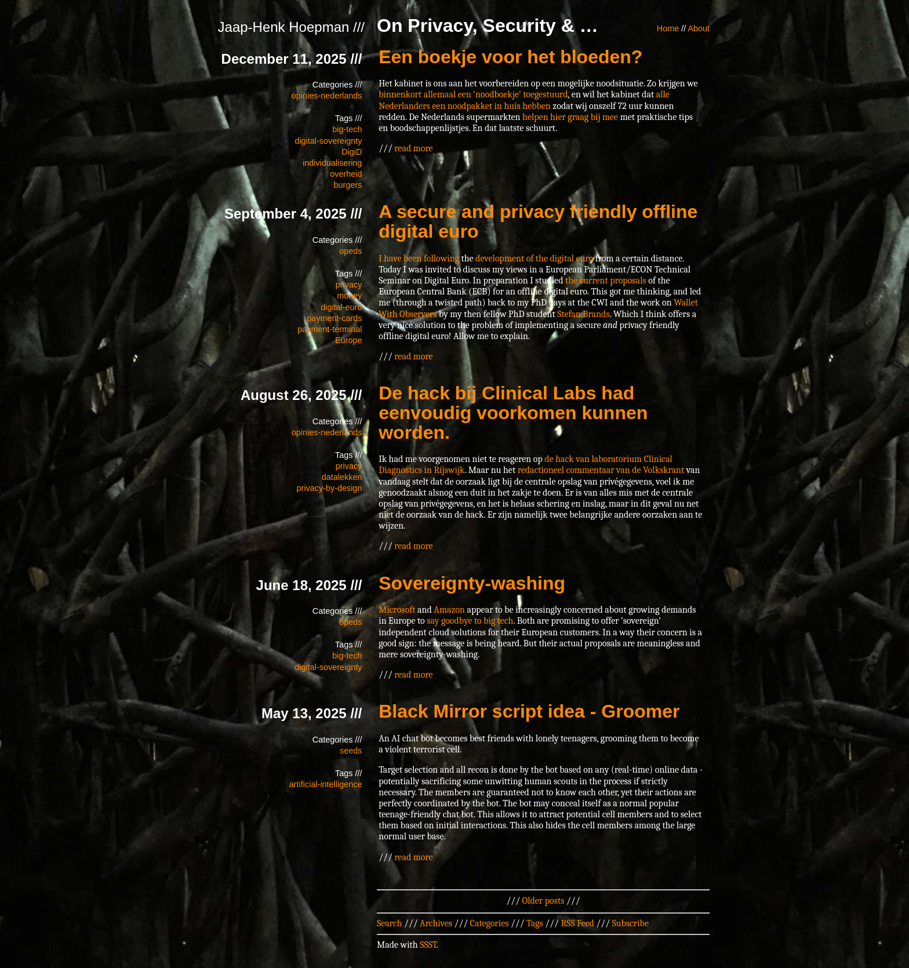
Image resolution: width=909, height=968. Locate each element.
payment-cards (334, 318)
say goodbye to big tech (470, 621)
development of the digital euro (534, 258)
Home (668, 28)
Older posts (543, 901)
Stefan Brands (583, 314)
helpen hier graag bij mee (570, 117)
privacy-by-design (329, 488)
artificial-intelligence (325, 784)
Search (389, 923)
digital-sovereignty (328, 140)
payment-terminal (329, 329)
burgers (348, 185)
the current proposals (605, 280)
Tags (534, 923)
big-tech (347, 129)
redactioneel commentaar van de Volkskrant (601, 470)
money (349, 295)
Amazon (449, 610)
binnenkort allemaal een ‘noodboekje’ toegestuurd (473, 94)
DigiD (351, 152)
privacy (349, 284)
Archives (436, 923)
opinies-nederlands (327, 95)
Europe (348, 340)
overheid (346, 174)
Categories (489, 923)
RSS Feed (577, 923)
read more (413, 148)
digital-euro (341, 307)
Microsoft (397, 610)
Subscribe (630, 923)
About (699, 28)
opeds (350, 251)
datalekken (342, 477)
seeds (351, 750)
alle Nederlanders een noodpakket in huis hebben (524, 100)
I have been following (419, 258)
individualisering (332, 163)
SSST (428, 945)
